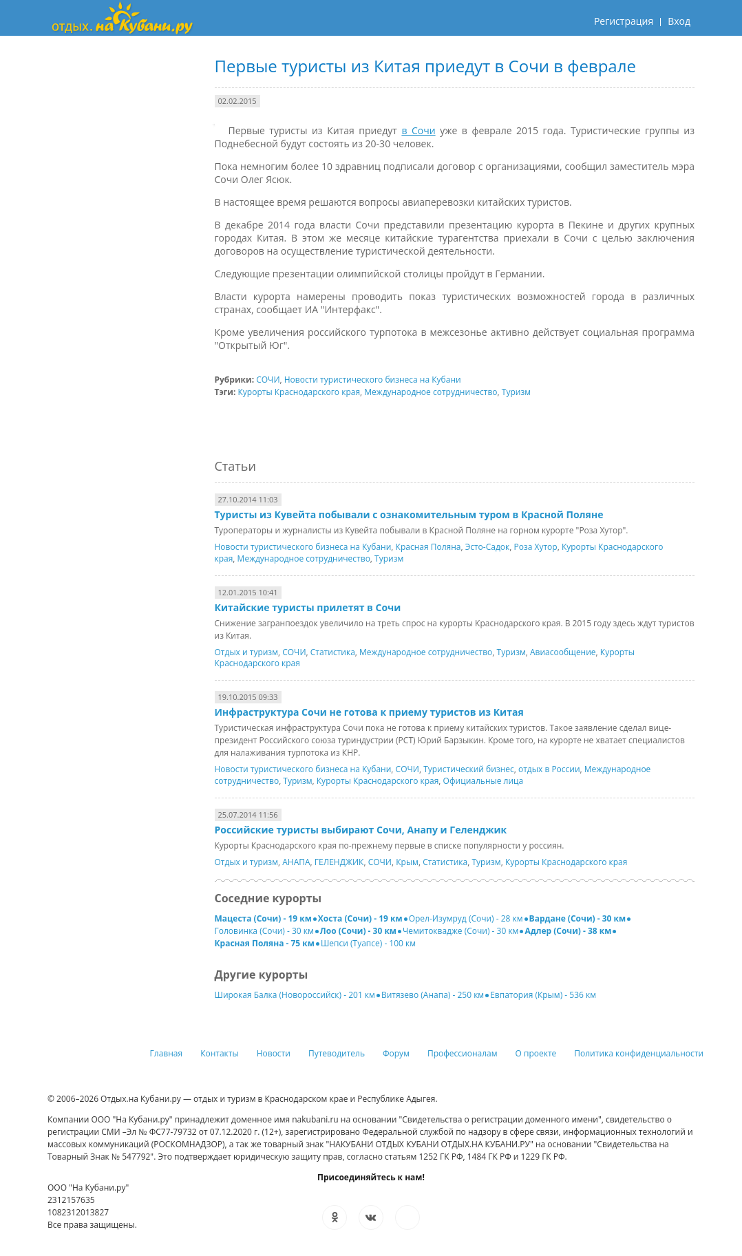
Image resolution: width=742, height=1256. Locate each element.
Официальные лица (483, 781)
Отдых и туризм (246, 652)
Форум (396, 1053)
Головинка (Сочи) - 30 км (264, 931)
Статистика (332, 652)
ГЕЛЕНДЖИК (339, 862)
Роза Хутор (535, 547)
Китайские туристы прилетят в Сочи (308, 607)
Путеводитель (336, 1053)
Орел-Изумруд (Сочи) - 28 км (466, 918)
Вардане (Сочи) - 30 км (577, 918)
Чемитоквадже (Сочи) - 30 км (460, 931)
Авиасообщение (563, 652)
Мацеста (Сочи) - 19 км (263, 918)
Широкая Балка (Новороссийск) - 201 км (295, 995)
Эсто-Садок (487, 547)
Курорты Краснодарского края (299, 392)
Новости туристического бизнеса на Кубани (372, 379)
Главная (166, 1053)
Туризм (516, 392)
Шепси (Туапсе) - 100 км (368, 943)
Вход (679, 21)
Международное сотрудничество (430, 392)
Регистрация (623, 21)
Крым (407, 862)
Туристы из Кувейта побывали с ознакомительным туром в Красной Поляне (409, 514)
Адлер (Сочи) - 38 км (567, 931)
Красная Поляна (428, 547)
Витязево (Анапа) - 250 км (432, 995)
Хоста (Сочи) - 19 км (360, 918)
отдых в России (549, 769)
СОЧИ (267, 379)
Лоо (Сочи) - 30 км (358, 931)
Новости (273, 1053)
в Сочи (418, 130)
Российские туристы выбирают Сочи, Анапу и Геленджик (361, 829)
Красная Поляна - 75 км (265, 943)
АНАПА (296, 862)
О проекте (536, 1053)
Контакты (219, 1053)
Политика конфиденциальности (638, 1053)
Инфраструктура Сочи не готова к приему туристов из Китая (369, 712)
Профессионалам (462, 1053)
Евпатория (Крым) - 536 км (543, 995)
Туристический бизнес (468, 769)
